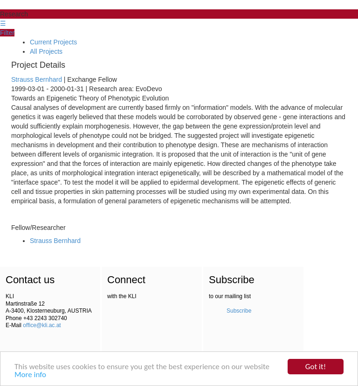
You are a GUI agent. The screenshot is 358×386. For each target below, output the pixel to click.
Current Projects (53, 42)
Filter (7, 32)
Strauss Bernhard (36, 79)
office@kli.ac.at (42, 325)
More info (30, 375)
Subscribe (239, 310)
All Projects (46, 51)
